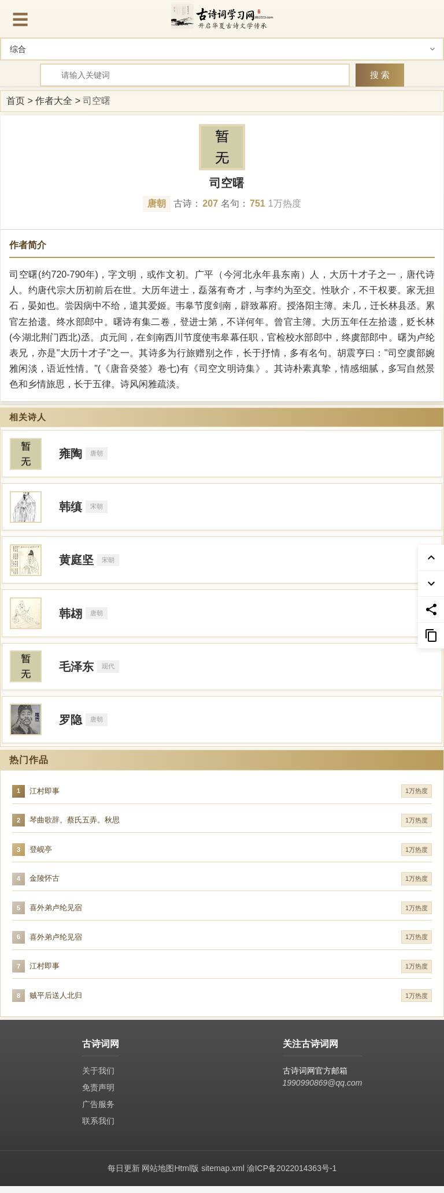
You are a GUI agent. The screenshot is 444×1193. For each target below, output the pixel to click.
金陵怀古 (44, 883)
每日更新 (124, 1175)
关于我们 (98, 1077)
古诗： (195, 203)
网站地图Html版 (170, 1175)
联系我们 (98, 1127)
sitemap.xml (223, 1175)
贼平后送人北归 (55, 1002)
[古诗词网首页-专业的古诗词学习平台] (222, 16)
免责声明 (98, 1094)
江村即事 (44, 794)
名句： (243, 203)
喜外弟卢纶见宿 (55, 912)
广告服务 (98, 1111)
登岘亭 (40, 853)
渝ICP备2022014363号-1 (292, 1175)
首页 (15, 101)
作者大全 (53, 101)
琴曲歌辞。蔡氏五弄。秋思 (74, 824)
